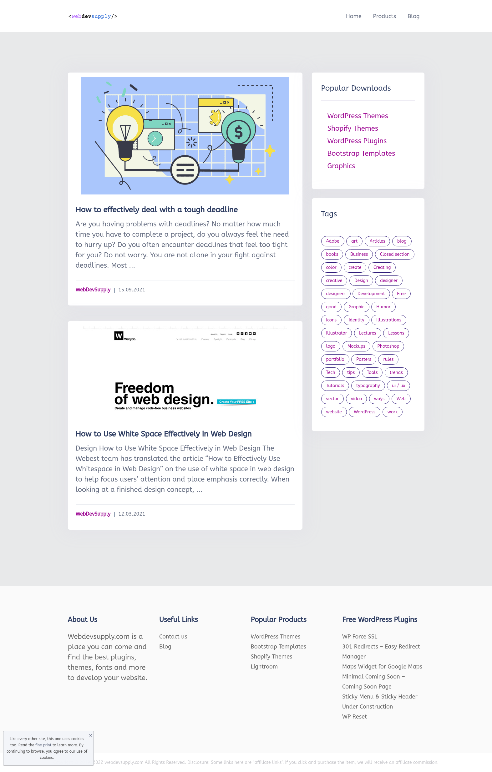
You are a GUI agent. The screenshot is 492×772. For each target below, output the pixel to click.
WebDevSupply (93, 290)
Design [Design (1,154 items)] (361, 280)
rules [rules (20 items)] (388, 359)
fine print (43, 745)
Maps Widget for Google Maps (382, 666)
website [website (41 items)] (334, 412)
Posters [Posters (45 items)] (363, 359)
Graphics (341, 166)
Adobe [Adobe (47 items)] (332, 241)
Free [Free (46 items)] (401, 293)
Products (384, 16)
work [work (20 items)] (393, 412)
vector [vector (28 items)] (332, 398)
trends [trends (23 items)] (396, 372)
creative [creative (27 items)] (334, 280)
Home (354, 16)
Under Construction (367, 706)
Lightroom (264, 666)
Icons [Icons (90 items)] (331, 320)
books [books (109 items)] (332, 254)
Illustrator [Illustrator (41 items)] (336, 333)
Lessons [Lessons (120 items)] (396, 333)
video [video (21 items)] (356, 398)
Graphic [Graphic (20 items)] (356, 307)
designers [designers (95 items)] (336, 293)
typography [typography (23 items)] (368, 385)
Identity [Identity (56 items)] (356, 320)
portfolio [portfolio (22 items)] (335, 359)
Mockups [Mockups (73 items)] (356, 346)
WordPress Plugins (357, 141)
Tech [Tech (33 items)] (330, 372)
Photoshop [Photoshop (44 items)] (388, 346)
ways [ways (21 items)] (379, 398)
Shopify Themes (352, 128)
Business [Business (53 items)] (359, 254)
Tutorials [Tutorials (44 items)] (335, 385)
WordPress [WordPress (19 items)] (364, 412)
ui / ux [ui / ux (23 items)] (398, 385)
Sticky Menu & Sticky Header (380, 696)
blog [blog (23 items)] (402, 241)
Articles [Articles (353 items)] (377, 241)
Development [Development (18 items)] (371, 293)
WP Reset (354, 716)
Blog (414, 16)
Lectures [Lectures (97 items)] (367, 333)
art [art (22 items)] (354, 241)
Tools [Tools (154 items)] (372, 372)
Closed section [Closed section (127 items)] (395, 254)
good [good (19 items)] (331, 307)
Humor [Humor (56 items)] (383, 307)
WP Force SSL (359, 636)
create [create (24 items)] (355, 267)
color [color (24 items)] (331, 267)
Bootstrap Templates (361, 153)
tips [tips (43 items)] (351, 372)
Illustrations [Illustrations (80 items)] (388, 320)
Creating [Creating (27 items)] (382, 267)
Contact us (173, 636)
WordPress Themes (357, 116)
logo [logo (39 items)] (331, 346)
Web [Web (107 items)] (401, 398)
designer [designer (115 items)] (389, 280)
